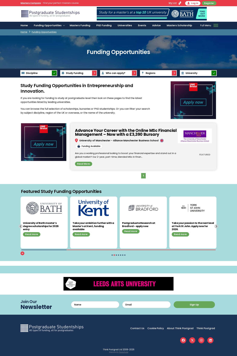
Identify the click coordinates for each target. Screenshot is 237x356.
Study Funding (72, 73)
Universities (125, 25)
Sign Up (194, 304)
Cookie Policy (155, 328)
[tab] (112, 255)
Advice (156, 25)
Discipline (29, 73)
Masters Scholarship (179, 25)
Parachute (123, 352)
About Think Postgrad (180, 328)
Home (24, 25)
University (188, 73)
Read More (83, 163)
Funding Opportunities (48, 25)
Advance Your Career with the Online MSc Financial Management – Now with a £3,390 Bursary (126, 132)
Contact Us (137, 328)
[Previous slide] (21, 226)
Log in (192, 3)
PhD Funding (104, 25)
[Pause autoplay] (22, 253)
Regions (147, 73)
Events (142, 25)
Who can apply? (113, 73)
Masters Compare (31, 3)
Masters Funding (80, 25)
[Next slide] (216, 226)
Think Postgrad (205, 328)
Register (209, 3)
